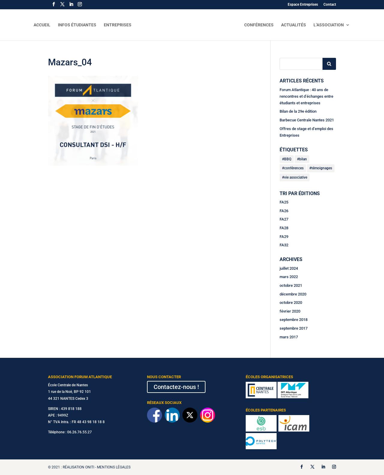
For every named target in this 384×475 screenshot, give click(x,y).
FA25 (284, 202)
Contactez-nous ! (176, 386)
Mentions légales (113, 467)
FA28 (284, 228)
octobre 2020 (291, 302)
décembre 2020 (293, 294)
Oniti (89, 467)
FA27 (284, 219)
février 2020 (290, 311)
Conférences (259, 25)
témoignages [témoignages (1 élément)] (321, 168)
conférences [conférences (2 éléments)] (294, 168)
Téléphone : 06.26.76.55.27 (70, 432)
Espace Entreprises (303, 5)
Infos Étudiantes (77, 25)
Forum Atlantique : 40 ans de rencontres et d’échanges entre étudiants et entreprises (306, 96)
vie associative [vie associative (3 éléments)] (295, 177)
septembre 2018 (294, 319)
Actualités (293, 25)
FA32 (284, 245)
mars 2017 (289, 337)
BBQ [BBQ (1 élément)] (287, 159)
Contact (329, 5)
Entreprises (117, 25)
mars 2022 (289, 277)
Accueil (42, 25)
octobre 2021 (291, 285)
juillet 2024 (289, 268)
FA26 (284, 211)
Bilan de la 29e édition (298, 111)
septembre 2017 (294, 328)
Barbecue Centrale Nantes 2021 (307, 120)
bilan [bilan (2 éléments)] (303, 159)
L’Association (329, 25)
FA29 (284, 236)
